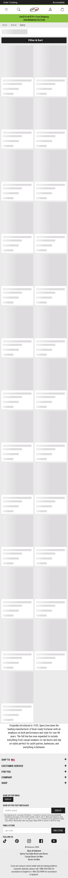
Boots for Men (34, 859)
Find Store (58, 830)
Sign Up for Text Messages (16, 805)
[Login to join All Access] (34, 16)
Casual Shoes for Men (34, 856)
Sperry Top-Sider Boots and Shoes (34, 854)
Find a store (9, 825)
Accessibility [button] (59, 2)
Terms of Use (22, 819)
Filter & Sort (34, 40)
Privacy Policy (36, 819)
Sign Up (8, 799)
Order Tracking (10, 2)
